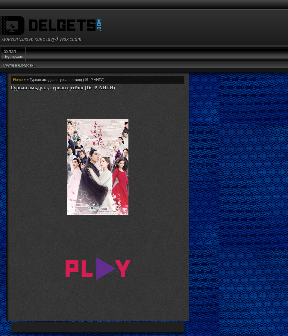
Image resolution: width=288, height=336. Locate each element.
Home (18, 80)
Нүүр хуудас (13, 53)
